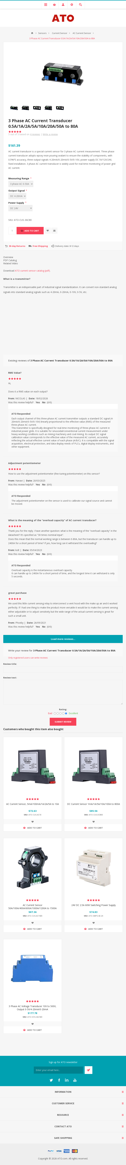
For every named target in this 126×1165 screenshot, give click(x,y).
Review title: (10, 663)
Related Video (10, 263)
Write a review (50, 134)
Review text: (10, 677)
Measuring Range (19, 178)
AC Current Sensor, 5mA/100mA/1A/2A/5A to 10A (32, 804)
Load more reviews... (63, 639)
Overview (8, 257)
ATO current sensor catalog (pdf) (32, 270)
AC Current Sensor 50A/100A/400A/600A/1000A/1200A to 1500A (32, 907)
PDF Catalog (10, 260)
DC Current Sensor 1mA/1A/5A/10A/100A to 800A (93, 804)
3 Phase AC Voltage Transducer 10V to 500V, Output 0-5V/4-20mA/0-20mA (32, 1008)
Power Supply (16, 202)
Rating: (63, 709)
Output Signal (16, 190)
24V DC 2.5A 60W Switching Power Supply (93, 905)
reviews (35, 134)
